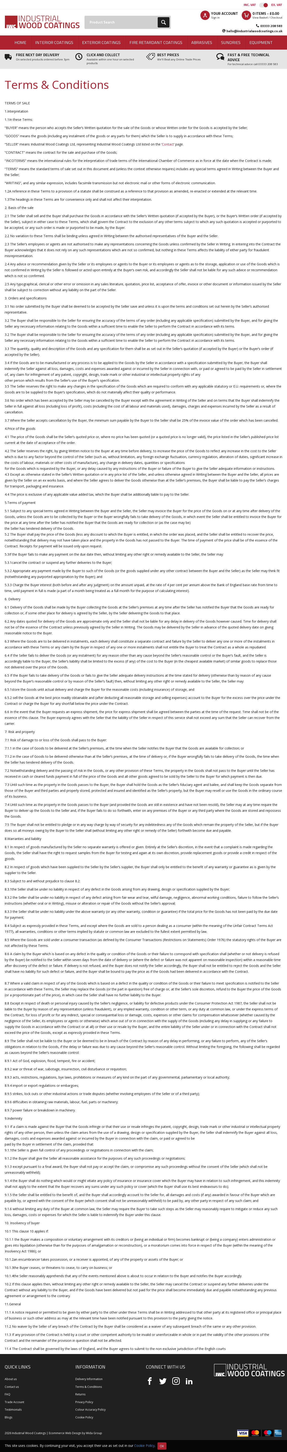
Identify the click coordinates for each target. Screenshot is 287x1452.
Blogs (8, 1417)
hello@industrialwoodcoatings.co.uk (254, 30)
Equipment (261, 42)
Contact (168, 144)
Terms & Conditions (88, 1387)
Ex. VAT (276, 4)
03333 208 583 (271, 25)
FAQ (7, 1394)
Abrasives (201, 42)
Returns (80, 1394)
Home (20, 42)
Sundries (231, 42)
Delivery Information (89, 1379)
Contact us (12, 1387)
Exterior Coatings (101, 42)
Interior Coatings (54, 42)
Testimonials (13, 1410)
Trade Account (14, 1402)
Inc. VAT (250, 4)
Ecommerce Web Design (65, 1433)
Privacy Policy (84, 1402)
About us (11, 1379)
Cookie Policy (84, 1417)
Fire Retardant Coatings (156, 42)
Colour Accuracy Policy (90, 1410)
